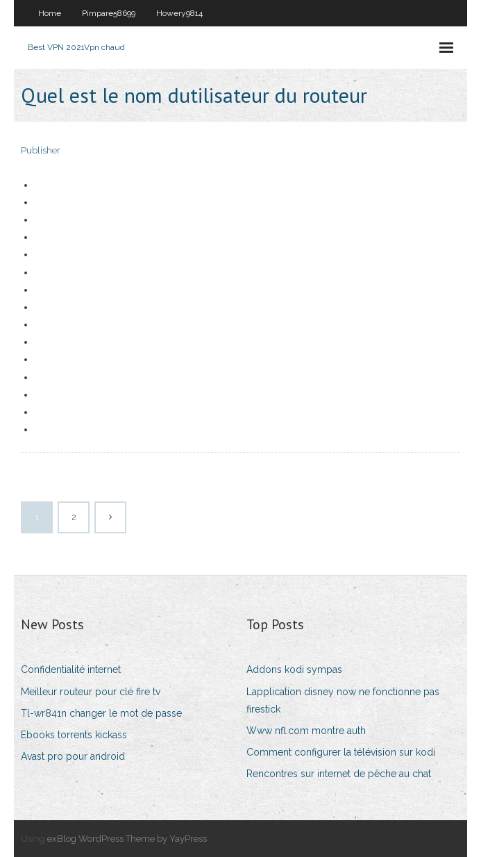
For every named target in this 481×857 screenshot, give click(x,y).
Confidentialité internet (71, 669)
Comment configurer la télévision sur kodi (340, 752)
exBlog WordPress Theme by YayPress (127, 838)
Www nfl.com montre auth (306, 730)
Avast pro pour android (73, 756)
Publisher (40, 150)
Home (49, 13)
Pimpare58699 (108, 13)
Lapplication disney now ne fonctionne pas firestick (342, 700)
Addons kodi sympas (294, 669)
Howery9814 (179, 13)
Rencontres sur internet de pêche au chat (338, 773)
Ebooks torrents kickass (74, 734)
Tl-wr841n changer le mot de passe (101, 713)
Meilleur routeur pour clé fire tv (90, 691)
